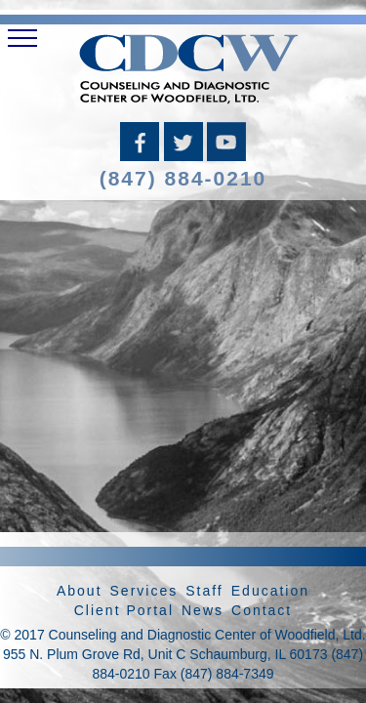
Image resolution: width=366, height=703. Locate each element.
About (79, 591)
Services (144, 591)
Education (270, 591)
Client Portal (124, 610)
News (203, 610)
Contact (261, 610)
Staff (204, 591)
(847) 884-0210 (183, 178)
